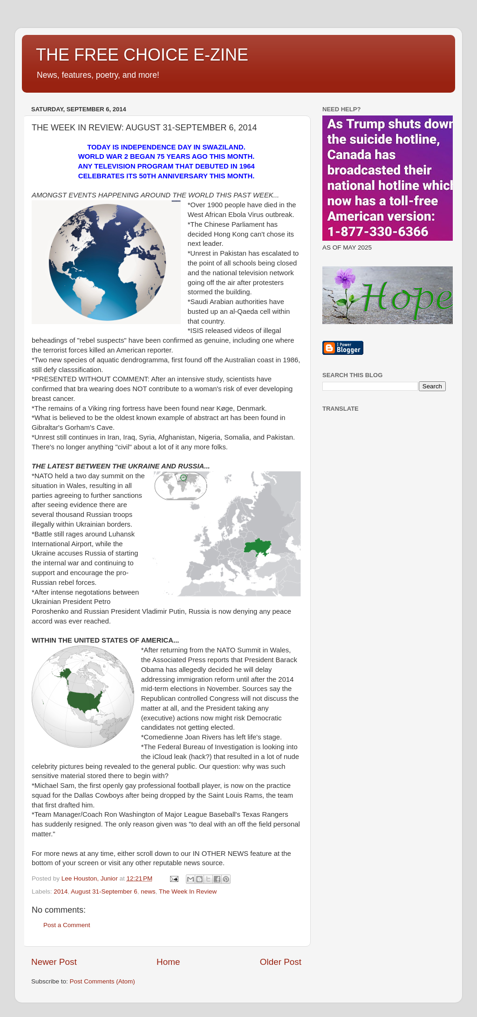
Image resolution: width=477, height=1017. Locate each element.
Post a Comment (66, 925)
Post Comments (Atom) (102, 981)
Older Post (280, 962)
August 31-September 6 (104, 891)
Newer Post (54, 962)
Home (168, 962)
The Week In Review (188, 891)
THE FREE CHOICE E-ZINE (142, 54)
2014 (61, 891)
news (148, 891)
